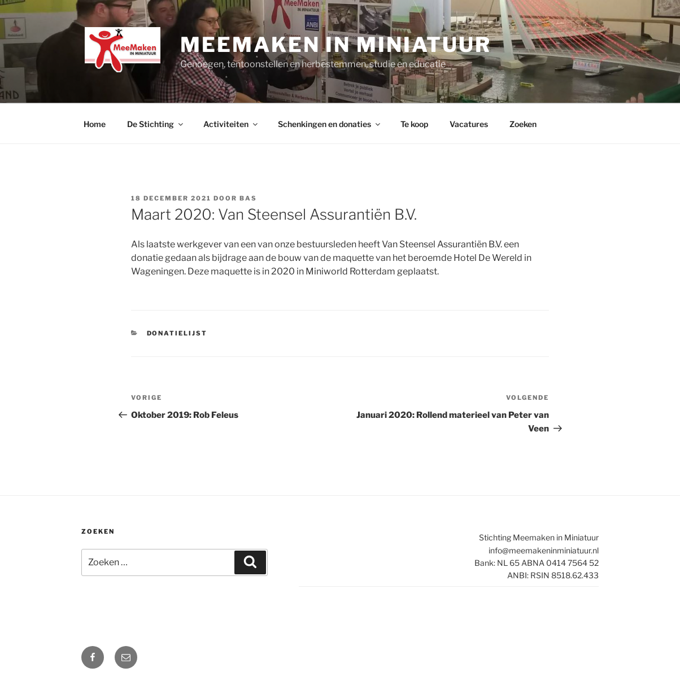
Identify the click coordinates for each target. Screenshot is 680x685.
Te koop (414, 124)
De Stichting (156, 124)
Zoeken (523, 124)
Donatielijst (177, 333)
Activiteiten (231, 124)
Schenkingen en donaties (330, 124)
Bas (248, 198)
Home (95, 124)
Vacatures (469, 124)
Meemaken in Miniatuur (335, 44)
